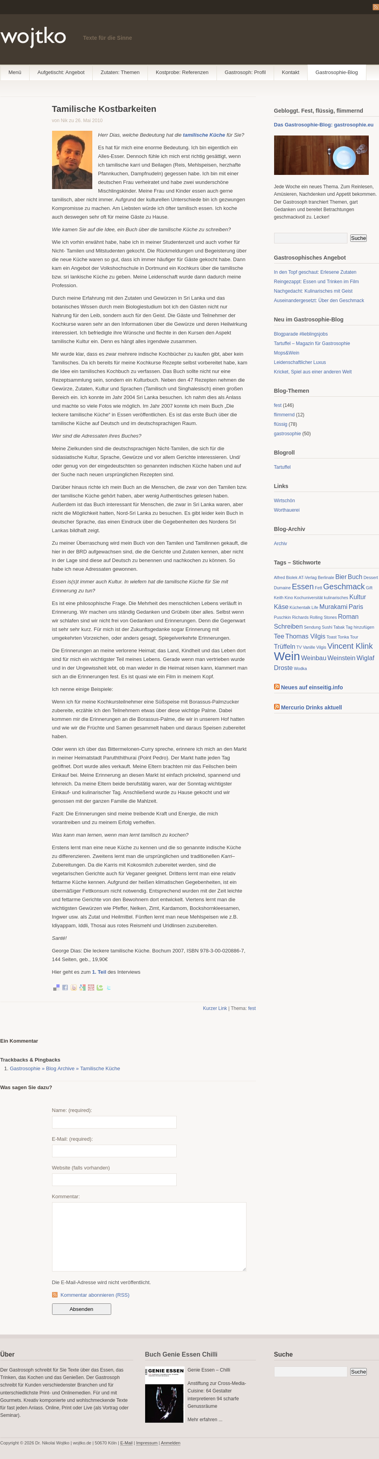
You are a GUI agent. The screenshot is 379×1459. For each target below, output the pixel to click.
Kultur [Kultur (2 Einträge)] (357, 596)
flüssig (281, 424)
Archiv (280, 543)
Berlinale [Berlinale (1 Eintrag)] (326, 577)
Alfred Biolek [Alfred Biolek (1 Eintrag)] (286, 577)
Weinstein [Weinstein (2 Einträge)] (341, 657)
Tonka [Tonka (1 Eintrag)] (343, 637)
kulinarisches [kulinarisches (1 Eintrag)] (336, 597)
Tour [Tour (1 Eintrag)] (354, 637)
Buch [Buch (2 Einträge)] (355, 576)
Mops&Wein (286, 353)
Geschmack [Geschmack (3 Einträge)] (344, 586)
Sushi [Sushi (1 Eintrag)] (327, 627)
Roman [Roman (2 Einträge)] (348, 616)
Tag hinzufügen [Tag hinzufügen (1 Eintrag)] (360, 627)
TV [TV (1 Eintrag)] (299, 647)
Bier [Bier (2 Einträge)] (341, 576)
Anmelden (171, 1442)
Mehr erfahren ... (205, 1419)
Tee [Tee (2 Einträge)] (279, 636)
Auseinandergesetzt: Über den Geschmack (319, 300)
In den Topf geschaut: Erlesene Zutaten (315, 272)
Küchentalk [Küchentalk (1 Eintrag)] (299, 607)
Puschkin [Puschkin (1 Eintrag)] (282, 617)
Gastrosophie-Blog (337, 72)
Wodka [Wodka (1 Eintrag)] (300, 668)
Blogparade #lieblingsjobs (301, 334)
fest (252, 1008)
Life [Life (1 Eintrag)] (315, 607)
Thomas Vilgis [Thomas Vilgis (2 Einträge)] (305, 636)
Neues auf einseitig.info (312, 687)
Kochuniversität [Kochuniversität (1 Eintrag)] (308, 597)
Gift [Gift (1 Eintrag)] (369, 587)
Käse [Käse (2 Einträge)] (281, 606)
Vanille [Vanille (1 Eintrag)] (309, 647)
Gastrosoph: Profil (245, 72)
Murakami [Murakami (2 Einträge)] (333, 606)
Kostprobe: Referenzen (182, 72)
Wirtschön (284, 500)
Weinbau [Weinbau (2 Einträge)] (314, 657)
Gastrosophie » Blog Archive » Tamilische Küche (65, 1068)
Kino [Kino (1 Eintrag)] (289, 597)
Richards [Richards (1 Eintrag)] (300, 617)
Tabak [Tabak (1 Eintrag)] (338, 627)
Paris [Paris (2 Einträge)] (356, 606)
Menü (15, 72)
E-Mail (126, 1442)
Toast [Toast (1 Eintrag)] (331, 637)
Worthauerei (287, 510)
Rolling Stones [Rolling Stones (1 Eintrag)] (323, 617)
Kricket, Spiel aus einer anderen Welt (313, 372)
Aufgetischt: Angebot (60, 72)
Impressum (146, 1442)
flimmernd (284, 415)
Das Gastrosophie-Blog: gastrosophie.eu (324, 125)
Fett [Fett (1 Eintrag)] (318, 587)
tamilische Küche (205, 135)
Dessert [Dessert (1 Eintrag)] (371, 577)
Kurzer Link (215, 1008)
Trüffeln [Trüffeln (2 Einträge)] (284, 646)
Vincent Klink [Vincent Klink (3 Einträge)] (350, 646)
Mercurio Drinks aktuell (311, 707)
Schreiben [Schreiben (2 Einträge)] (288, 626)
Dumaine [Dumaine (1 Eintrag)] (282, 587)
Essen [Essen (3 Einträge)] (303, 586)
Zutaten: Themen (120, 72)
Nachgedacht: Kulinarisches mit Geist (313, 291)
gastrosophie (287, 433)
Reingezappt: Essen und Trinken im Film (316, 281)
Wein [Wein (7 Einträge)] (287, 656)
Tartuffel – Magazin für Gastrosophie (312, 343)
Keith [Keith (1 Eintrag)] (279, 597)
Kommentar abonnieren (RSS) (95, 1295)
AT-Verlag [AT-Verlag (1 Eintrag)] (308, 577)
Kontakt (290, 72)
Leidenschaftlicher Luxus (300, 362)
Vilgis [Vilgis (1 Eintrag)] (321, 647)
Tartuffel (282, 467)
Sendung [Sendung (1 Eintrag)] (312, 627)
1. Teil (99, 972)
